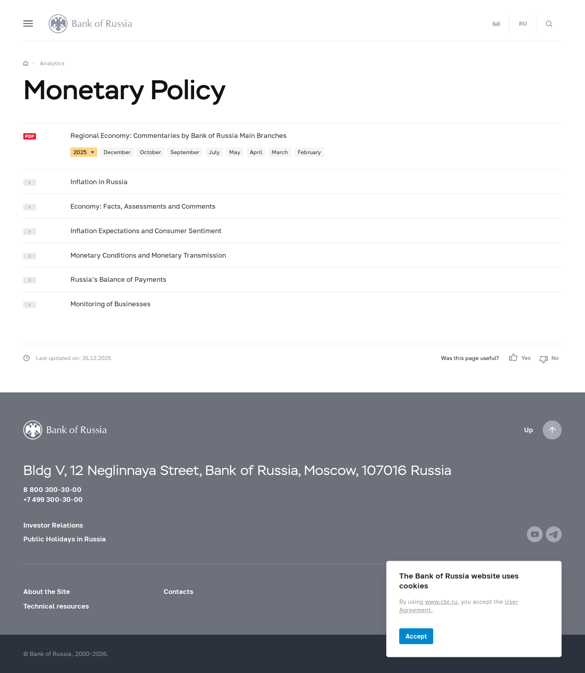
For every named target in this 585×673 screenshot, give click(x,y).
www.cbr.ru (441, 601)
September (184, 152)
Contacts (178, 591)
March (280, 152)
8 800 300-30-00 (52, 489)
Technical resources (56, 606)
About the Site (46, 591)
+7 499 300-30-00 (53, 499)
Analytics (52, 63)
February (309, 152)
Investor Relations (53, 525)
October (150, 152)
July (214, 152)
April (256, 152)
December (117, 152)
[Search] (549, 24)
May (234, 152)
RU (523, 24)
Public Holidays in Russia (64, 539)
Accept (416, 636)
